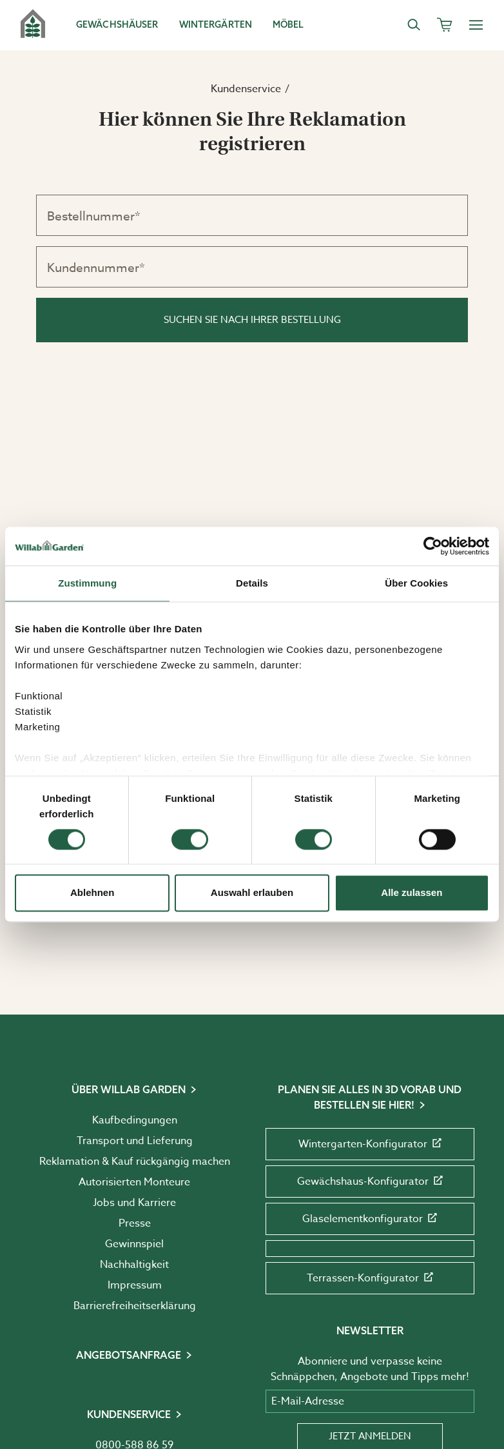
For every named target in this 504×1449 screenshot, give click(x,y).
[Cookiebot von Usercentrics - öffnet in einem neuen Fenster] (432, 546)
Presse (135, 1223)
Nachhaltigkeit (134, 1264)
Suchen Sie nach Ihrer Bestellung (252, 320)
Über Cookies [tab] (416, 583)
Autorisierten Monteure (134, 1182)
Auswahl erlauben (252, 893)
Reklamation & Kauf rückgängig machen (134, 1161)
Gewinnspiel (134, 1244)
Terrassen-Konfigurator (370, 1278)
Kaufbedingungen (134, 1120)
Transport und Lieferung (135, 1141)
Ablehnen (92, 893)
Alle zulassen (411, 893)
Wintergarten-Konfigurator (369, 1144)
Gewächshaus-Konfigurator (370, 1181)
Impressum (135, 1285)
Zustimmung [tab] (87, 583)
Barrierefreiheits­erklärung (134, 1306)
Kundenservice (246, 89)
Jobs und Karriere (134, 1203)
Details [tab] (252, 583)
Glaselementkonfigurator (369, 1219)
